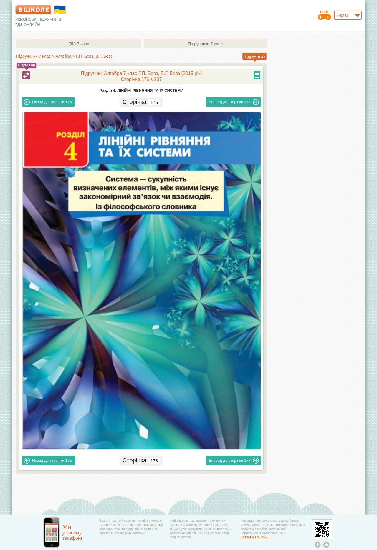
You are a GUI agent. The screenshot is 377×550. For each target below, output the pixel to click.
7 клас (79, 43)
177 (234, 102)
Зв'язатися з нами (254, 537)
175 (48, 102)
